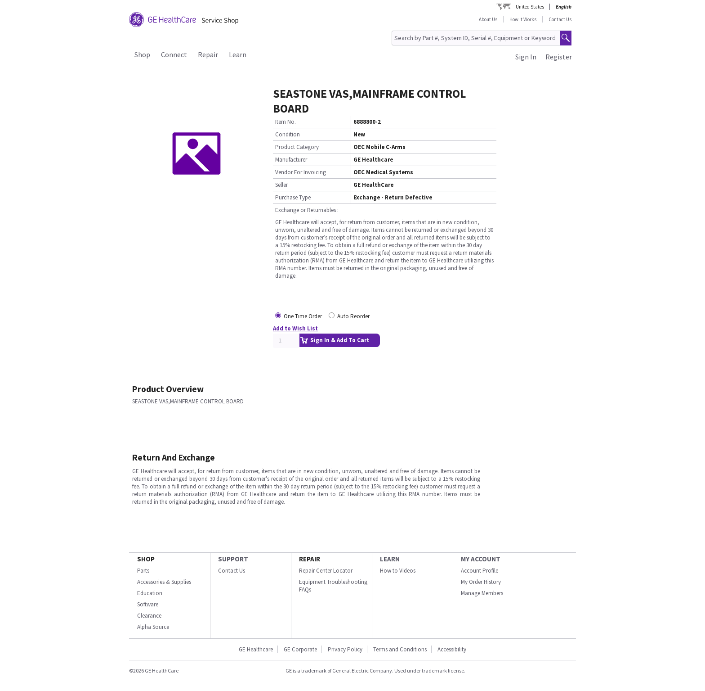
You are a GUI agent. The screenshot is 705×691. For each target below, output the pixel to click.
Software (147, 604)
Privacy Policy (345, 649)
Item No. (285, 122)
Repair (208, 54)
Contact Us (560, 19)
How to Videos (397, 570)
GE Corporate (300, 649)
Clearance (149, 615)
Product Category (297, 147)
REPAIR (309, 559)
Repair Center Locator (325, 570)
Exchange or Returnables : (307, 210)
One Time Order (303, 316)
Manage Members (482, 593)
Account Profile (479, 570)
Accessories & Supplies (164, 582)
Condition (287, 134)
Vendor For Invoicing (300, 172)
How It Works (522, 19)
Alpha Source (153, 627)
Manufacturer (291, 159)
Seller (281, 185)
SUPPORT (233, 559)
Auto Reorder (353, 316)
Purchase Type (293, 197)
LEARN (390, 559)
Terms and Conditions (400, 649)
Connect (174, 54)
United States (530, 7)
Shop (142, 54)
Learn (237, 54)
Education (149, 593)
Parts (143, 570)
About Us (488, 19)
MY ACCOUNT (480, 559)
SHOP (146, 559)
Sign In (525, 56)
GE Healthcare (256, 649)
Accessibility (451, 649)
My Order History (481, 582)
